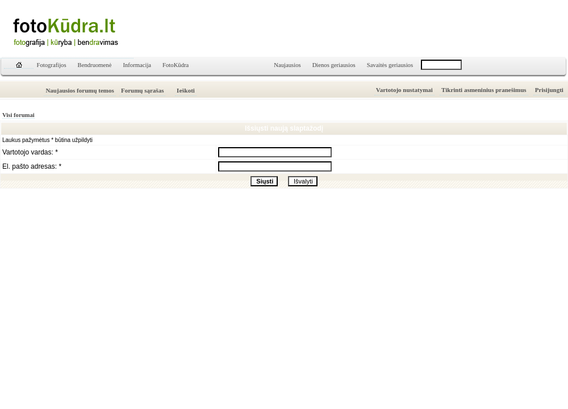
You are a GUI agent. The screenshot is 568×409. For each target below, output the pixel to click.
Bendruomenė (95, 65)
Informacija (137, 65)
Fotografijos (51, 65)
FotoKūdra (175, 65)
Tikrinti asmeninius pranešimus (484, 89)
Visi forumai (18, 115)
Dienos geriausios (334, 65)
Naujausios (287, 65)
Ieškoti (186, 90)
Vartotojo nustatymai (404, 89)
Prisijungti (549, 89)
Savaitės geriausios (390, 65)
